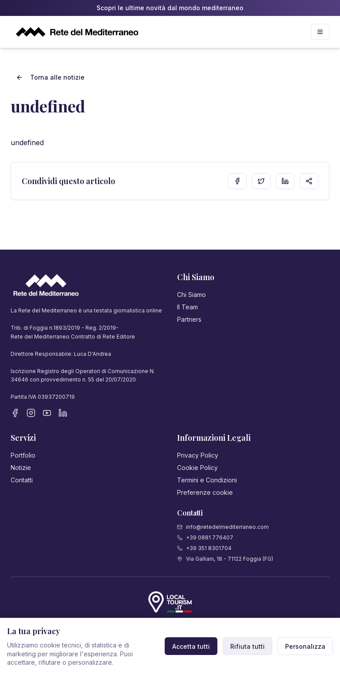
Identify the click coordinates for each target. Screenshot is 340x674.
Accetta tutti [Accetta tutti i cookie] (191, 646)
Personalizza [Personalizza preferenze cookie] (305, 646)
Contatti (22, 480)
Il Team (187, 307)
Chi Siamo (191, 294)
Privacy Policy (197, 455)
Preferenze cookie (205, 492)
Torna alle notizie (50, 77)
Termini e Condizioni (207, 480)
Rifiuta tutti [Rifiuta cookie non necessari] (247, 646)
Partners (189, 319)
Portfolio (23, 455)
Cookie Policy (197, 467)
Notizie (21, 467)
